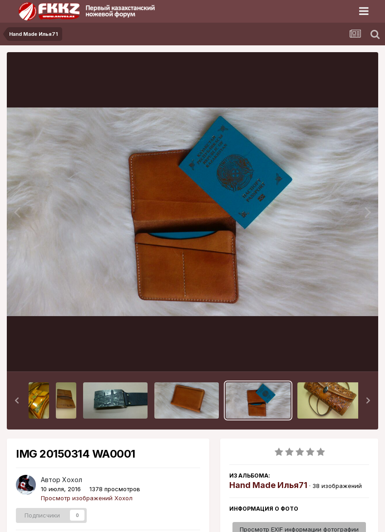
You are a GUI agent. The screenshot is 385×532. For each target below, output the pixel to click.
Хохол (72, 479)
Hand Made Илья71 (268, 485)
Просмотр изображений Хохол (87, 498)
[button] (17, 400)
